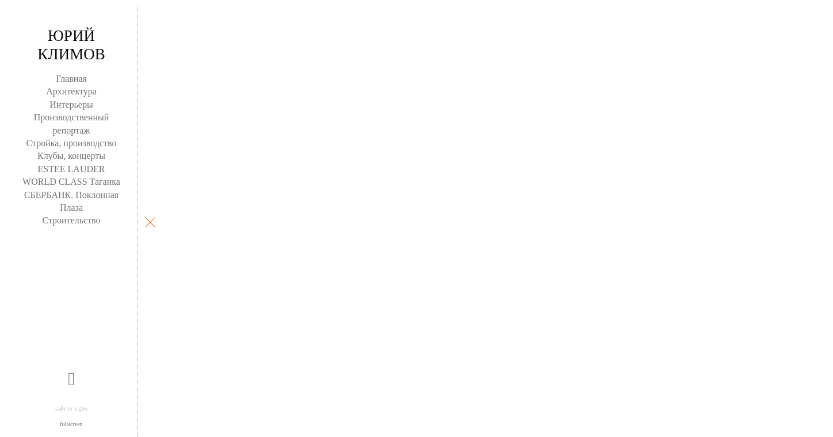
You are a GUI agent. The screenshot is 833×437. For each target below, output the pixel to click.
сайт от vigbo (71, 408)
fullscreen (71, 424)
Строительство (71, 220)
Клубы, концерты (71, 156)
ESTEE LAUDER (71, 169)
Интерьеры (71, 104)
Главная (71, 78)
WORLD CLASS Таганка (71, 182)
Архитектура (71, 91)
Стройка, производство (71, 143)
